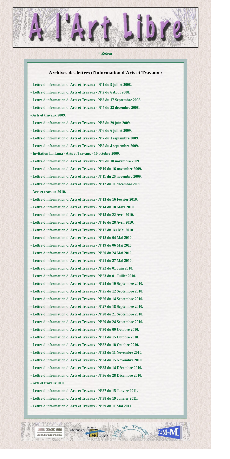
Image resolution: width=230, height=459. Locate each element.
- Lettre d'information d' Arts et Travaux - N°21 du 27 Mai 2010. (82, 261)
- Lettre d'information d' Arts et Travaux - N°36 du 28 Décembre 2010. (86, 375)
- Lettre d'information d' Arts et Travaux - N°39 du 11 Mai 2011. (81, 406)
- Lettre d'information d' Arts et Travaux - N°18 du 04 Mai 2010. (82, 238)
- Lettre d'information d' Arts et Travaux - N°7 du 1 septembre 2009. (85, 138)
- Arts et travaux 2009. (48, 115)
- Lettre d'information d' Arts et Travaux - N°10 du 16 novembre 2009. (86, 169)
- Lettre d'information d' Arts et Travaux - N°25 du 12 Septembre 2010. (87, 291)
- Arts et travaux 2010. (48, 192)
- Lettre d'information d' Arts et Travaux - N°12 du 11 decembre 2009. (86, 184)
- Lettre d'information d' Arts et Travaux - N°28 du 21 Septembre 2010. (87, 314)
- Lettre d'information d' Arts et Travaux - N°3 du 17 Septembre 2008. (86, 100)
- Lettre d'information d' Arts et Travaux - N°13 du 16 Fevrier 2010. (84, 199)
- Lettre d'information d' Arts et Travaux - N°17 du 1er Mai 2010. (82, 230)
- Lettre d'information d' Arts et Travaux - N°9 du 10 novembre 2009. (85, 161)
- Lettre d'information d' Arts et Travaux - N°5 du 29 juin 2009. (81, 123)
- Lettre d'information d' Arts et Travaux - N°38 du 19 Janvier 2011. (84, 398)
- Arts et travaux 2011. (48, 383)
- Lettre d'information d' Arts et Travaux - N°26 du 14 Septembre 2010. (87, 299)
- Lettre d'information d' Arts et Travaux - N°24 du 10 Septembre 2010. (87, 284)
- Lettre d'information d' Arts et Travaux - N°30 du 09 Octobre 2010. (85, 329)
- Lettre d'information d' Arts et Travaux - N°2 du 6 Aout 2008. (80, 92)
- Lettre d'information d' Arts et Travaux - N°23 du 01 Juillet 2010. (83, 276)
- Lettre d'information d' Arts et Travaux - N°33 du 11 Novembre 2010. (86, 352)
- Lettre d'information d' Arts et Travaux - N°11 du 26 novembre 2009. (86, 176)
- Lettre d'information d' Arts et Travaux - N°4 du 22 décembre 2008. (85, 107)
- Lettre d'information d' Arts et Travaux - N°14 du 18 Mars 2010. (83, 207)
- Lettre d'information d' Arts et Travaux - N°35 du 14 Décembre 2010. (86, 368)
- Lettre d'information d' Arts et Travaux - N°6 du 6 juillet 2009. (81, 130)
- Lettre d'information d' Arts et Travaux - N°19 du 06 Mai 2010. (82, 245)
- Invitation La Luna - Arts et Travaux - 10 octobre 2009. (75, 153)
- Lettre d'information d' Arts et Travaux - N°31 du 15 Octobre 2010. (85, 337)
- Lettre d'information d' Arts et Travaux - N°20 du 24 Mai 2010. (82, 253)
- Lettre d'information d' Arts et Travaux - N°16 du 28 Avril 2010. (82, 222)
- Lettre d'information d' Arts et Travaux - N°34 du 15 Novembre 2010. (87, 360)
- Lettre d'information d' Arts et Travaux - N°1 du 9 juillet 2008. (81, 85)
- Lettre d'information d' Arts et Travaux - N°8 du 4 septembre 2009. (85, 146)
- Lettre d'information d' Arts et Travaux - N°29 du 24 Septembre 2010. (87, 322)
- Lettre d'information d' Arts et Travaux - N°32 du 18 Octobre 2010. (85, 345)
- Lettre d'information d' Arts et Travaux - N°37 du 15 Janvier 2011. (84, 391)
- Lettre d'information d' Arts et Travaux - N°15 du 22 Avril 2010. (82, 215)
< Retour (105, 53)
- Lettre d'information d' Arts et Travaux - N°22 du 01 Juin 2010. (82, 268)
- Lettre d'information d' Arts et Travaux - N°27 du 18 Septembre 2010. (87, 306)
